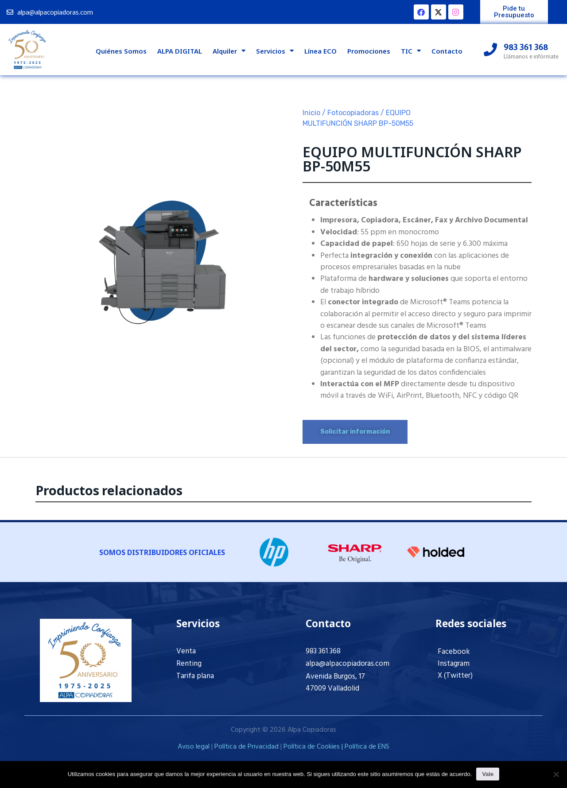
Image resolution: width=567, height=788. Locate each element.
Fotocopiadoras (353, 113)
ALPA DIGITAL (179, 51)
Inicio (311, 113)
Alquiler (229, 50)
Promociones (368, 51)
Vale (487, 774)
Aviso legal (194, 747)
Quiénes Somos (121, 51)
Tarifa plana (195, 676)
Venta (186, 651)
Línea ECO (320, 51)
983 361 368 (323, 651)
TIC (411, 50)
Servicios (275, 50)
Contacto (446, 51)
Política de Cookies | (314, 747)
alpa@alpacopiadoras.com (347, 664)
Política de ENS (367, 747)
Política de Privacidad (246, 747)
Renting (189, 664)
